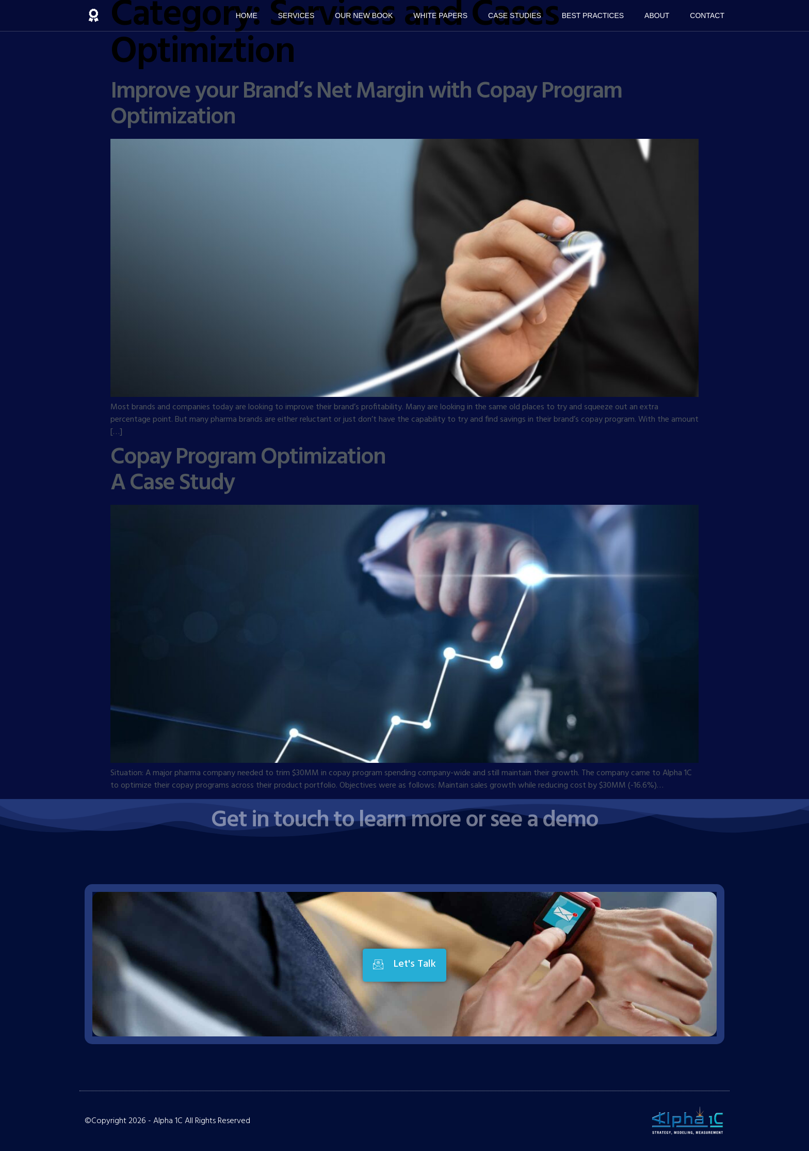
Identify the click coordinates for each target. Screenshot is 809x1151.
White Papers (440, 15)
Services (296, 15)
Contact (707, 15)
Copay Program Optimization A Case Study (247, 470)
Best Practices (593, 15)
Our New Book (364, 15)
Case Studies (514, 15)
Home (246, 15)
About (656, 15)
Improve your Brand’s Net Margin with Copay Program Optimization (366, 104)
